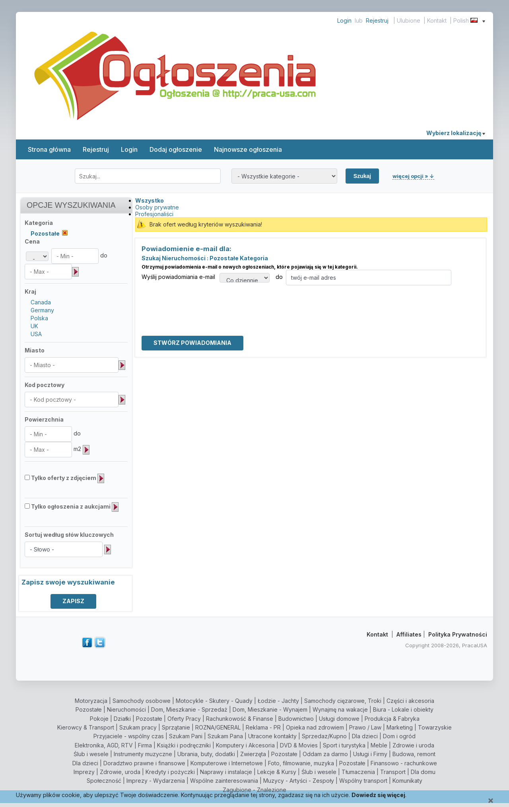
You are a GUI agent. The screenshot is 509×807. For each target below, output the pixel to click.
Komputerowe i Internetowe (226, 763)
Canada (41, 302)
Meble (379, 745)
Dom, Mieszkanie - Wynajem (270, 709)
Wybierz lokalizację (455, 133)
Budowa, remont (413, 754)
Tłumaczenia (358, 771)
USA (36, 334)
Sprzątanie (176, 727)
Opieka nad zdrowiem (315, 727)
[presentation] (202, 300)
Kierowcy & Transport (85, 727)
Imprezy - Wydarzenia (155, 780)
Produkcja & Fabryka (392, 718)
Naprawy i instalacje (226, 771)
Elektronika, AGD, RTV (104, 745)
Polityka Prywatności (457, 634)
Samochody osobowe (142, 700)
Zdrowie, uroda (120, 771)
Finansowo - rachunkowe (404, 763)
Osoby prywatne (157, 207)
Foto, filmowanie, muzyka (301, 763)
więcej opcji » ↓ (413, 176)
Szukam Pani (185, 736)
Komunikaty (407, 780)
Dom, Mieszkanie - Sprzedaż (189, 709)
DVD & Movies (299, 745)
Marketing (400, 727)
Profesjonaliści (154, 214)
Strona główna (49, 149)
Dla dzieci (365, 736)
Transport (393, 771)
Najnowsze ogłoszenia (248, 149)
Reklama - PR (263, 727)
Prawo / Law (365, 727)
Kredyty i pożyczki (170, 771)
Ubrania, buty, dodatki (206, 754)
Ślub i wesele (91, 754)
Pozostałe (89, 709)
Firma (145, 745)
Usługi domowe (339, 718)
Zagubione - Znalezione (254, 789)
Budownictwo (296, 718)
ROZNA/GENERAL (218, 727)
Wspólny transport (363, 780)
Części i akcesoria (410, 700)
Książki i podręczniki (184, 745)
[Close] (490, 800)
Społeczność (104, 780)
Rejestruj (377, 20)
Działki (122, 718)
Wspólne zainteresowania (224, 780)
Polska (39, 318)
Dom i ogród (399, 736)
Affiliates (409, 634)
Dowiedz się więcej (378, 795)
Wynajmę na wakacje (340, 709)
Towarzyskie (435, 727)
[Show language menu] (483, 20)
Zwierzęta (253, 754)
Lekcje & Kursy (276, 771)
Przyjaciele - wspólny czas (128, 736)
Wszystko (149, 200)
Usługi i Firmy (370, 754)
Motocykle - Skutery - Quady (214, 700)
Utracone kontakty (272, 736)
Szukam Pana (225, 736)
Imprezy (84, 771)
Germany (42, 310)
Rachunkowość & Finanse (239, 718)
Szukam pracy (138, 727)
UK (34, 326)
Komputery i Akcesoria (245, 745)
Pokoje (99, 718)
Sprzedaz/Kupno (324, 736)
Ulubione (408, 20)
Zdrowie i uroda (413, 745)
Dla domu (423, 771)
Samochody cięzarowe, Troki (342, 700)
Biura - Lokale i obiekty (403, 709)
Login (344, 20)
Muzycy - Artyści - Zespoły (298, 780)
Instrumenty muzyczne (143, 754)
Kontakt (437, 20)
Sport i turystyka (344, 745)
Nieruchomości (126, 709)
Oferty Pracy (184, 718)
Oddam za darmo (325, 754)
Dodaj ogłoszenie (176, 149)
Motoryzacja (91, 700)
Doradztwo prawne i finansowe (144, 763)
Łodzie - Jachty (278, 700)
